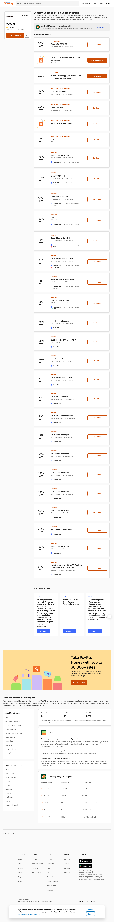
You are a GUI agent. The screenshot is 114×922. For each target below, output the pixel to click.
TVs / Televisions (11, 777)
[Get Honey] (97, 76)
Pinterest (67, 873)
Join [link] (101, 3)
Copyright (50, 864)
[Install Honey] (101, 27)
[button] (87, 901)
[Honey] (8, 4)
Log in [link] (107, 3)
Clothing (8, 793)
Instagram (68, 868)
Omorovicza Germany (13, 725)
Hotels (7, 781)
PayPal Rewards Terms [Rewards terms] (58, 63)
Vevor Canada (10, 737)
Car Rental (9, 797)
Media (20, 881)
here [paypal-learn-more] (50, 901)
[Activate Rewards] (15, 35)
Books (7, 801)
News (20, 873)
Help (19, 864)
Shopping (8, 789)
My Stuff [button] (86, 3)
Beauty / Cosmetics (12, 805)
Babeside (8, 717)
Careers (20, 868)
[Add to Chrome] (79, 682)
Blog (19, 877)
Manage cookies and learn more (29, 914)
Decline (90, 914)
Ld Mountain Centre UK (13, 733)
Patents (49, 868)
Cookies (50, 890)
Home (5, 833)
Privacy (49, 859)
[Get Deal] (43, 631)
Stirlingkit (8, 753)
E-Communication (53, 881)
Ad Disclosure (52, 877)
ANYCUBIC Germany (12, 721)
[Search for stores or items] (47, 3)
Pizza (7, 769)
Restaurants (9, 773)
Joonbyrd (8, 745)
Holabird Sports (10, 749)
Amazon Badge (37, 864)
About (20, 859)
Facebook (67, 859)
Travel (7, 785)
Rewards (35, 868)
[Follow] (24, 15)
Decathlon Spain (11, 729)
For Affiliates (36, 873)
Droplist (34, 859)
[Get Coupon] (97, 44)
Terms (49, 873)
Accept (90, 910)
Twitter (66, 864)
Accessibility (51, 886)
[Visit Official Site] (27, 35)
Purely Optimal (10, 741)
